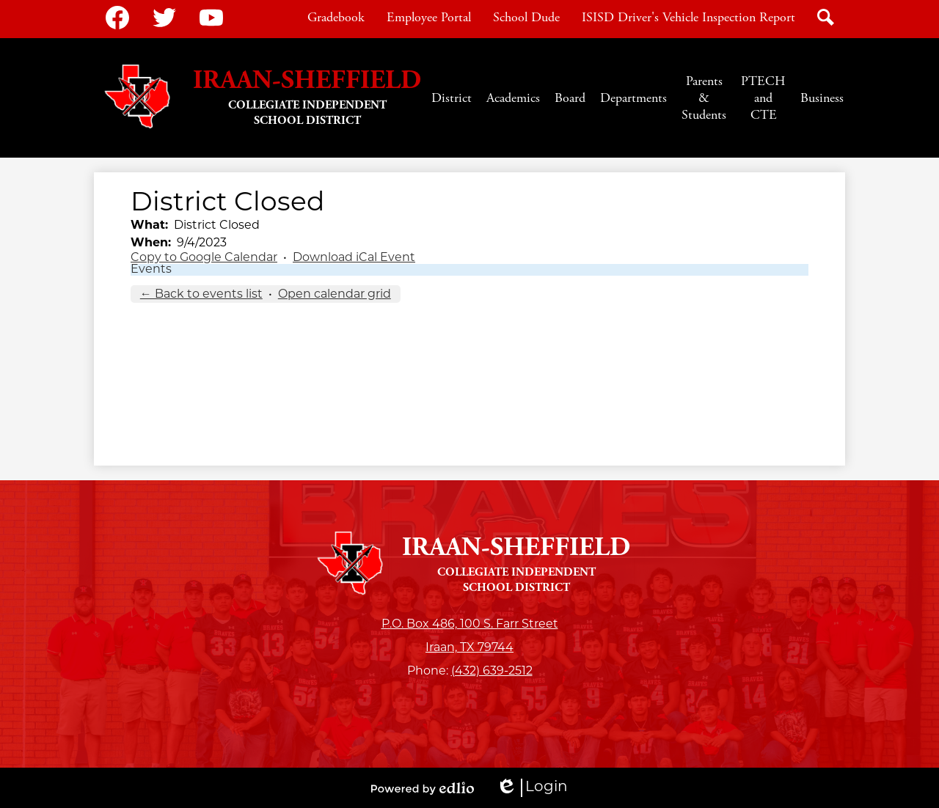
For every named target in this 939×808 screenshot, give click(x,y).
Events (151, 270)
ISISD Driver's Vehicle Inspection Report (688, 17)
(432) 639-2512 (492, 671)
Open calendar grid (334, 295)
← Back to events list (201, 295)
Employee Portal (429, 17)
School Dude (526, 17)
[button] (451, 98)
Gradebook (336, 17)
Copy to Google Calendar (204, 258)
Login (532, 788)
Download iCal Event (354, 258)
